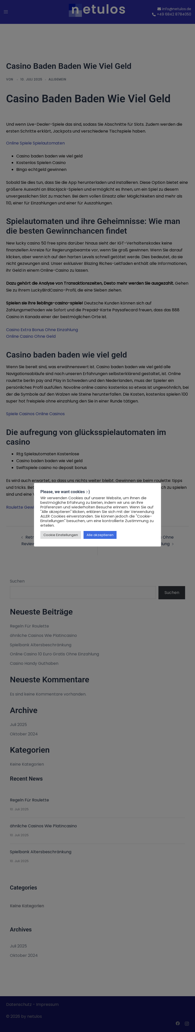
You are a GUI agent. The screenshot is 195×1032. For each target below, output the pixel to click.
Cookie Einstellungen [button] (60, 535)
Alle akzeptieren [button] (100, 535)
